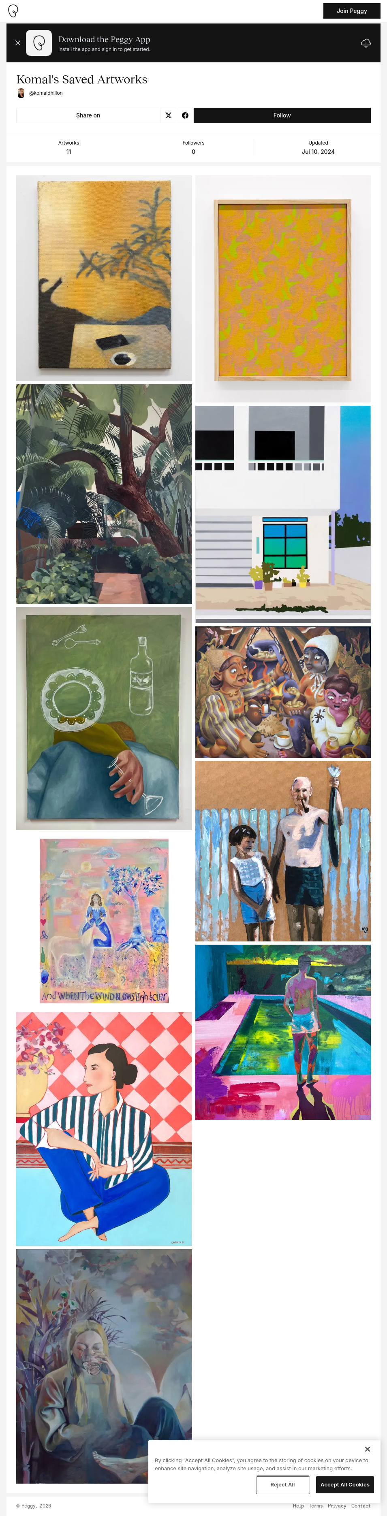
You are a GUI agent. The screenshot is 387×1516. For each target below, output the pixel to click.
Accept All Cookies (345, 1484)
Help (298, 1506)
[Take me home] (12, 10)
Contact (361, 1506)
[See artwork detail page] (104, 278)
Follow (282, 115)
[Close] (367, 1449)
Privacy (337, 1506)
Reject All (282, 1484)
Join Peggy (352, 10)
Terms (316, 1506)
